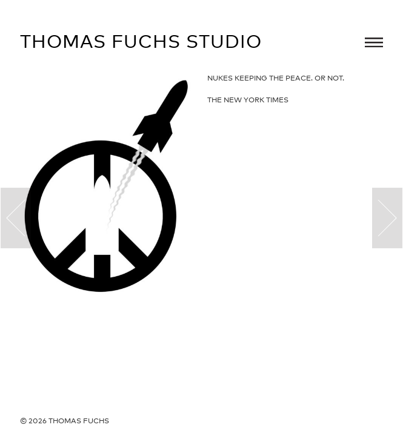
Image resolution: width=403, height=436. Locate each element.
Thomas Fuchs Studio (141, 41)
